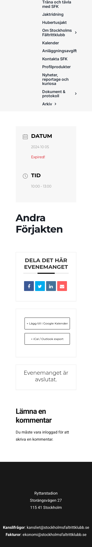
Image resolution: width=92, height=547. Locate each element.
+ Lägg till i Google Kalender (47, 323)
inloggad (49, 432)
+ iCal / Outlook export (47, 339)
